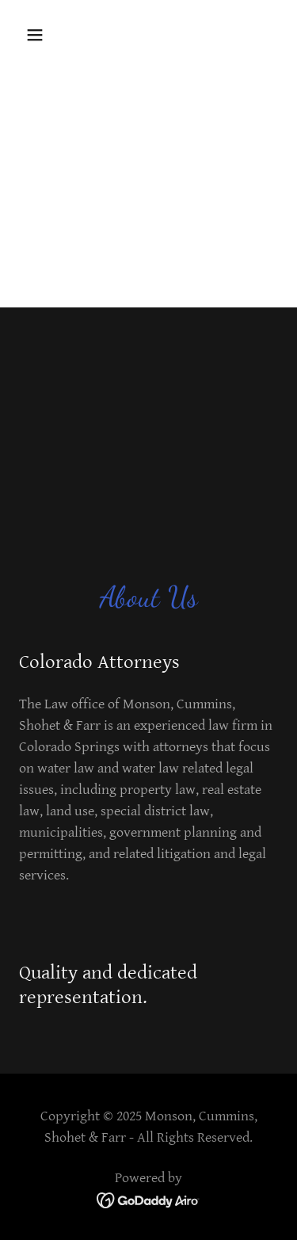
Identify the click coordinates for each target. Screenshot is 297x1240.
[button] (48, 35)
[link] (148, 1200)
